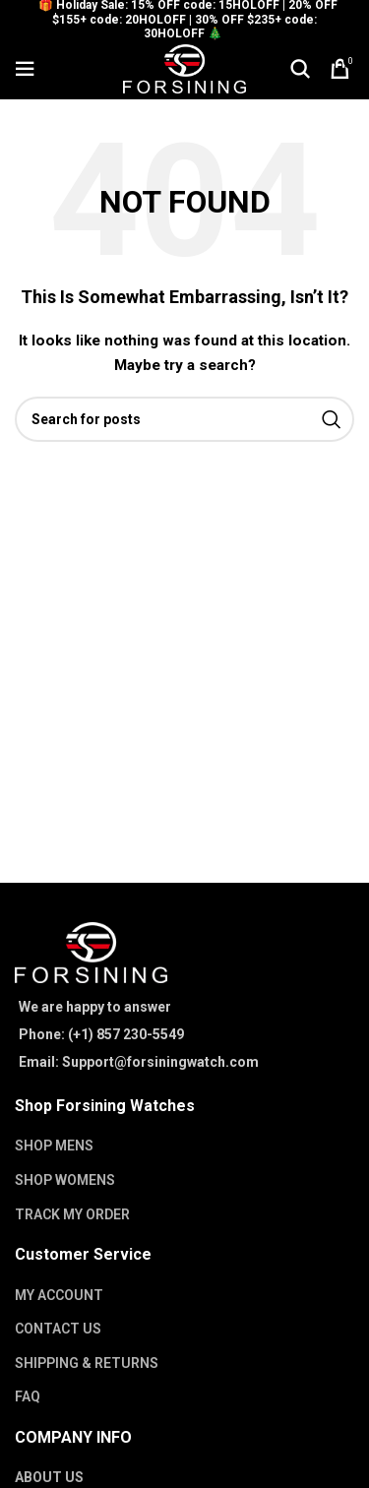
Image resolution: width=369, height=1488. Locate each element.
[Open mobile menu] (24, 69)
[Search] (300, 69)
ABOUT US (49, 1477)
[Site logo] (184, 68)
